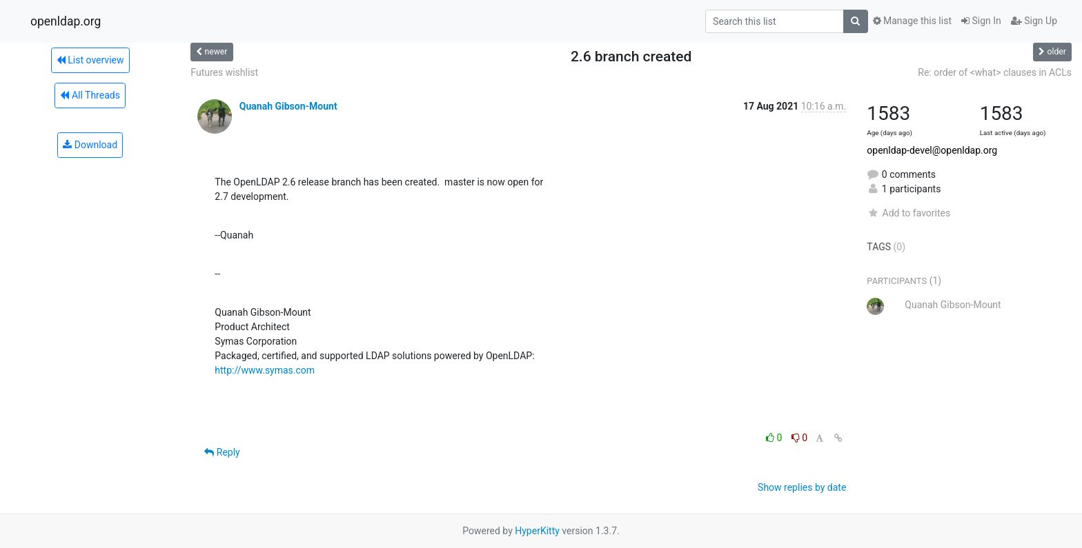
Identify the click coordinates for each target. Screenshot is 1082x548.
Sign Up (1034, 20)
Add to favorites (908, 213)
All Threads (89, 95)
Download (90, 144)
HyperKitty (537, 530)
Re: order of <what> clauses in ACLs (995, 72)
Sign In (981, 20)
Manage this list (912, 20)
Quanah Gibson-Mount (288, 106)
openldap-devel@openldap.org (932, 150)
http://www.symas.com (265, 370)
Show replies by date (802, 487)
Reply (221, 452)
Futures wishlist (224, 72)
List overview (90, 59)
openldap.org (65, 21)
